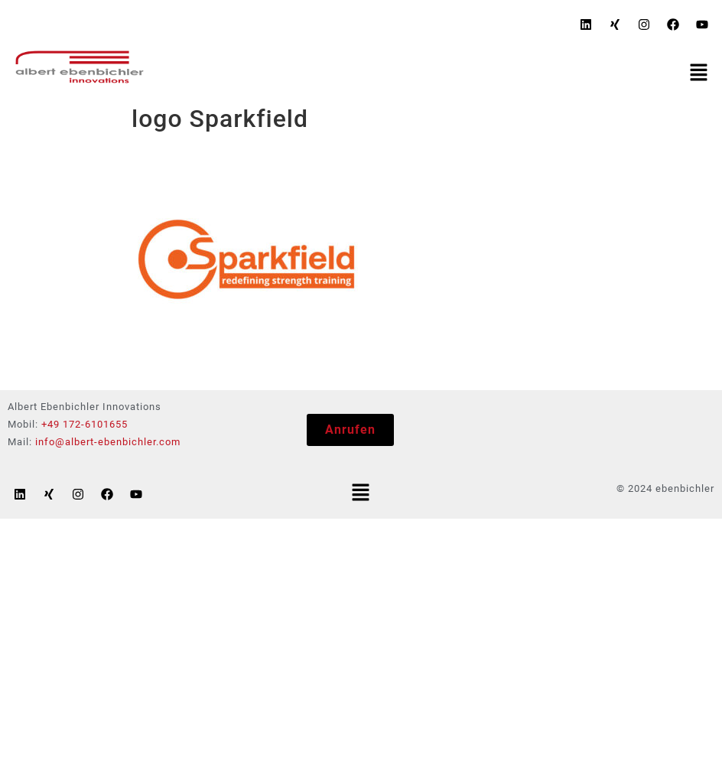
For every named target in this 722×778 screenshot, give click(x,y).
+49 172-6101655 (84, 424)
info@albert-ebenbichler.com (107, 442)
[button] (699, 73)
